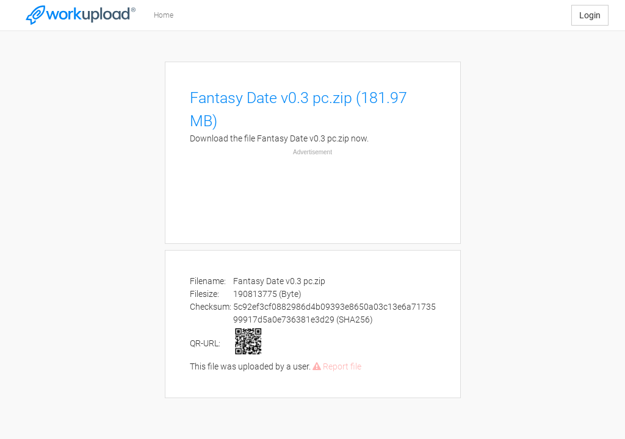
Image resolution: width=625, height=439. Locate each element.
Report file (336, 366)
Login (590, 15)
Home (163, 15)
